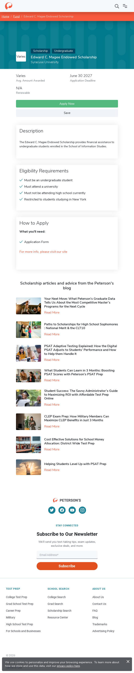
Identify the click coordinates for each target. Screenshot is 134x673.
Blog (95, 617)
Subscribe (67, 566)
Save (67, 113)
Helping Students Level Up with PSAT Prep (75, 464)
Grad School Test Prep (19, 603)
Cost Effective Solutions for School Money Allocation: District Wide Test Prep (74, 441)
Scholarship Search (59, 610)
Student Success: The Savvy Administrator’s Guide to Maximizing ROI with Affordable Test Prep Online (81, 395)
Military (10, 617)
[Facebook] (62, 510)
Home (5, 16)
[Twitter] (51, 510)
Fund (16, 16)
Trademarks (99, 624)
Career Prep (13, 610)
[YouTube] (72, 510)
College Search (57, 597)
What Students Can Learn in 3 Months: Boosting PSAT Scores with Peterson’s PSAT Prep (79, 372)
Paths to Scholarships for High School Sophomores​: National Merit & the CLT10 (81, 326)
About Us (98, 597)
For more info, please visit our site (43, 252)
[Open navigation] (125, 6)
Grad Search (55, 603)
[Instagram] (82, 510)
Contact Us (99, 603)
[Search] (117, 6)
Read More (51, 312)
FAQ (95, 610)
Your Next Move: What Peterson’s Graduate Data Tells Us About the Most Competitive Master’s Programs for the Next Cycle (79, 303)
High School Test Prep (19, 624)
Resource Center (58, 617)
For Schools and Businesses (23, 631)
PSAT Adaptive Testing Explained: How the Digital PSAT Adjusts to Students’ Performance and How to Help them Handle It (80, 350)
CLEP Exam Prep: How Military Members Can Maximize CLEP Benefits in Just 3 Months (76, 418)
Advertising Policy (103, 631)
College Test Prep (16, 597)
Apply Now (67, 104)
